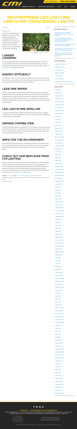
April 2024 (58, 160)
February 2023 (59, 202)
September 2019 (59, 322)
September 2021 (59, 252)
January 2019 (59, 346)
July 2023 (58, 187)
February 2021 (59, 272)
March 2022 (58, 234)
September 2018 (59, 358)
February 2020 (59, 308)
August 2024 (58, 149)
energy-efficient (17, 78)
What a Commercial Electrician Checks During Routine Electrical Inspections (63, 54)
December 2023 (59, 172)
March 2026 (58, 93)
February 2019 (59, 343)
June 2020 (58, 296)
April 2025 (58, 125)
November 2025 (59, 104)
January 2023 (59, 205)
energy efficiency (29, 175)
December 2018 (59, 349)
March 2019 (58, 340)
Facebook (16, 172)
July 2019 (58, 328)
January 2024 (59, 169)
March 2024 (58, 163)
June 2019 (58, 331)
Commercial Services (28, 6)
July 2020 (58, 293)
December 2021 (59, 243)
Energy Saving (59, 70)
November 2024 (59, 140)
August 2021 (58, 255)
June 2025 (58, 119)
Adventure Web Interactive (56, 424)
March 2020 (58, 305)
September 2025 (59, 110)
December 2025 (59, 102)
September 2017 (59, 393)
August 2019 (58, 325)
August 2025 (58, 113)
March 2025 (58, 128)
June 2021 (58, 260)
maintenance (8, 67)
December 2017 (59, 384)
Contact (72, 6)
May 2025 (58, 122)
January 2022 (59, 240)
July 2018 (58, 364)
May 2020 (58, 299)
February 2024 (59, 166)
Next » (48, 27)
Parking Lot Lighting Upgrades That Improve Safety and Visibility (64, 44)
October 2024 (59, 143)
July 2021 (58, 258)
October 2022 (59, 213)
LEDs (28, 98)
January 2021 (59, 275)
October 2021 (59, 249)
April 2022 (58, 231)
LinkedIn (28, 172)
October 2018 (59, 355)
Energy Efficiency (60, 67)
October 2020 (59, 284)
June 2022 (58, 225)
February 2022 (59, 237)
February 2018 (59, 378)
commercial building (20, 175)
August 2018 (58, 361)
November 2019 (59, 316)
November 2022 (59, 210)
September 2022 (59, 216)
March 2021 (58, 269)
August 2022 (58, 219)
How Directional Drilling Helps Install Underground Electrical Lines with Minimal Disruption (64, 39)
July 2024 (58, 152)
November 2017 (59, 387)
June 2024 (58, 155)
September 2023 (59, 181)
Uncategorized (59, 79)
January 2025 (59, 134)
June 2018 (58, 366)
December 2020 (59, 278)
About (59, 6)
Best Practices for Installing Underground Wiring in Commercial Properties (63, 34)
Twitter (21, 172)
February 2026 (59, 96)
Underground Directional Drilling (63, 82)
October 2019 (59, 319)
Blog (65, 6)
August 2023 (58, 184)
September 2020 (59, 287)
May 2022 (58, 228)
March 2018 (58, 375)
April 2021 (58, 266)
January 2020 (59, 311)
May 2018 (58, 369)
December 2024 (59, 137)
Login (37, 424)
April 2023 (58, 196)
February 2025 (59, 131)
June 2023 (58, 190)
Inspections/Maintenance (46, 6)
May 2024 (58, 157)
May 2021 (58, 263)
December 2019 (59, 314)
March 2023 (58, 199)
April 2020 (58, 302)
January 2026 (59, 99)
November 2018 (59, 352)
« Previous (5, 27)
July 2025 (58, 116)
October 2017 (59, 390)
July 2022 (58, 222)
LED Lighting (10, 175)
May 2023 (58, 193)
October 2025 (59, 107)
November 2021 (59, 246)
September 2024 (59, 146)
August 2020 (58, 290)
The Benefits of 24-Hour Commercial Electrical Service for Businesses (64, 49)
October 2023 (59, 178)
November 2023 (59, 175)
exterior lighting (38, 175)
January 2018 (59, 381)
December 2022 (59, 208)
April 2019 (58, 337)
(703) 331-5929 (19, 419)
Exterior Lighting (59, 73)
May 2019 (58, 334)
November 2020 (59, 281)
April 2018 (58, 372)
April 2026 (58, 90)
